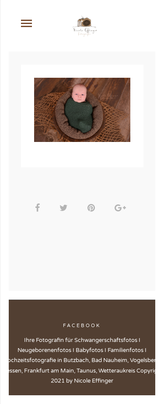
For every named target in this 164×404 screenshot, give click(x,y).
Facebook (82, 325)
